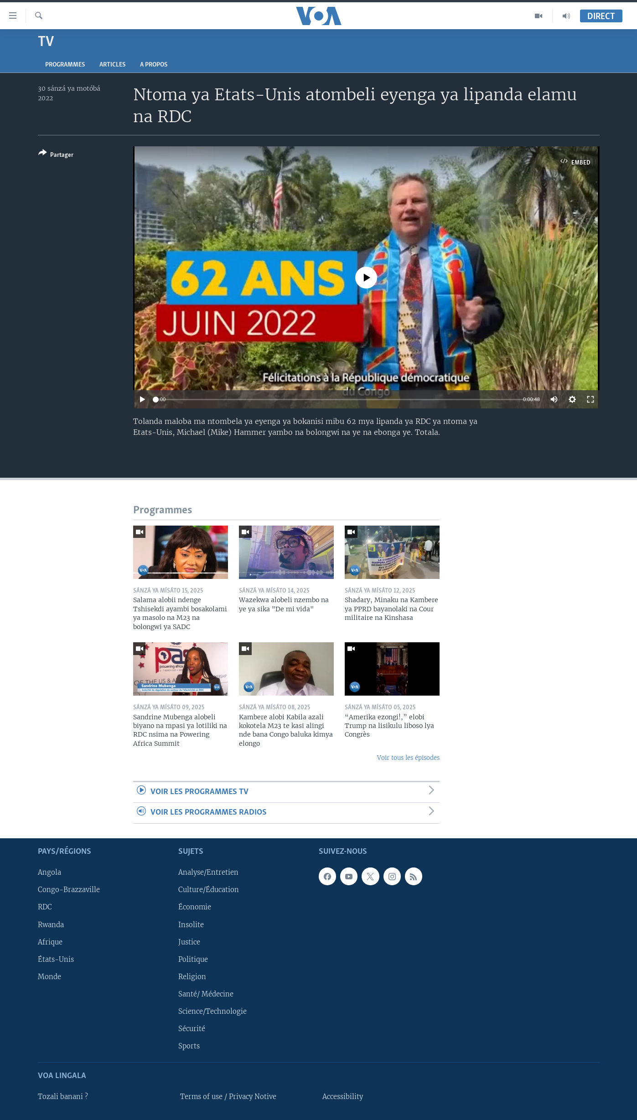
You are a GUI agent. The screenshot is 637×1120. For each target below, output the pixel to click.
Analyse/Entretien (208, 872)
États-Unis (56, 959)
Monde (49, 976)
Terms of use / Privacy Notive (228, 1097)
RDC (45, 907)
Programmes (65, 65)
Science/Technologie (212, 1011)
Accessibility (342, 1097)
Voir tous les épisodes (408, 758)
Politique (193, 959)
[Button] (55, 155)
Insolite (191, 924)
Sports (189, 1046)
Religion (192, 976)
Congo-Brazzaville (69, 890)
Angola (49, 872)
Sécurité (191, 1028)
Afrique (50, 942)
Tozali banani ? (63, 1097)
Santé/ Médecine (205, 994)
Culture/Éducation (208, 890)
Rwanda (51, 924)
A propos (153, 65)
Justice (189, 942)
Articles (112, 65)
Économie (194, 907)
